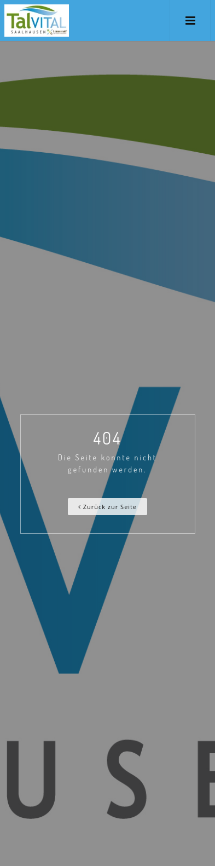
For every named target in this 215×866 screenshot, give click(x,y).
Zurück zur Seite (107, 507)
